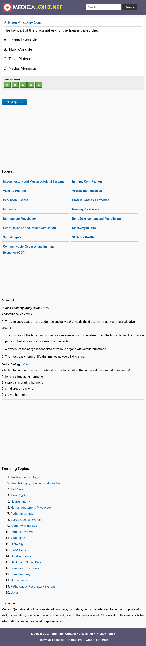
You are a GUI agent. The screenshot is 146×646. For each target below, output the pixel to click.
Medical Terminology (25, 477)
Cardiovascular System (26, 520)
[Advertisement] (73, 136)
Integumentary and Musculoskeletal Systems (33, 181)
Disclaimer (86, 634)
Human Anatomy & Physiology (31, 507)
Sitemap (57, 634)
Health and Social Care (26, 562)
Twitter (89, 640)
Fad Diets (17, 489)
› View (45, 308)
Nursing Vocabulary (85, 209)
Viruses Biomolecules (87, 191)
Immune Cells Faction (87, 181)
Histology (17, 544)
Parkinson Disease (15, 200)
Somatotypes (12, 237)
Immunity (9, 209)
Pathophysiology (22, 513)
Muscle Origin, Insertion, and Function (36, 483)
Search (129, 7)
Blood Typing (19, 495)
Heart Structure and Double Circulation (29, 228)
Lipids (15, 592)
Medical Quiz (40, 634)
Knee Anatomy (20, 574)
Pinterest (102, 640)
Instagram (75, 640)
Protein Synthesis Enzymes (90, 200)
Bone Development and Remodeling (96, 218)
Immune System (22, 532)
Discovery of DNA (84, 228)
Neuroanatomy (21, 501)
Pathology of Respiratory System (33, 586)
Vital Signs (18, 538)
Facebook (58, 640)
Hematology (19, 580)
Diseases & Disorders (25, 568)
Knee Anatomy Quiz (25, 22)
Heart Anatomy (21, 556)
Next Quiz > (14, 102)
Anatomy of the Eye (24, 526)
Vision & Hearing (14, 191)
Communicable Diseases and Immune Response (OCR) (28, 249)
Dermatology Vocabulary (19, 218)
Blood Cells (18, 550)
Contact (70, 634)
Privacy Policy (105, 634)
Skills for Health (83, 237)
